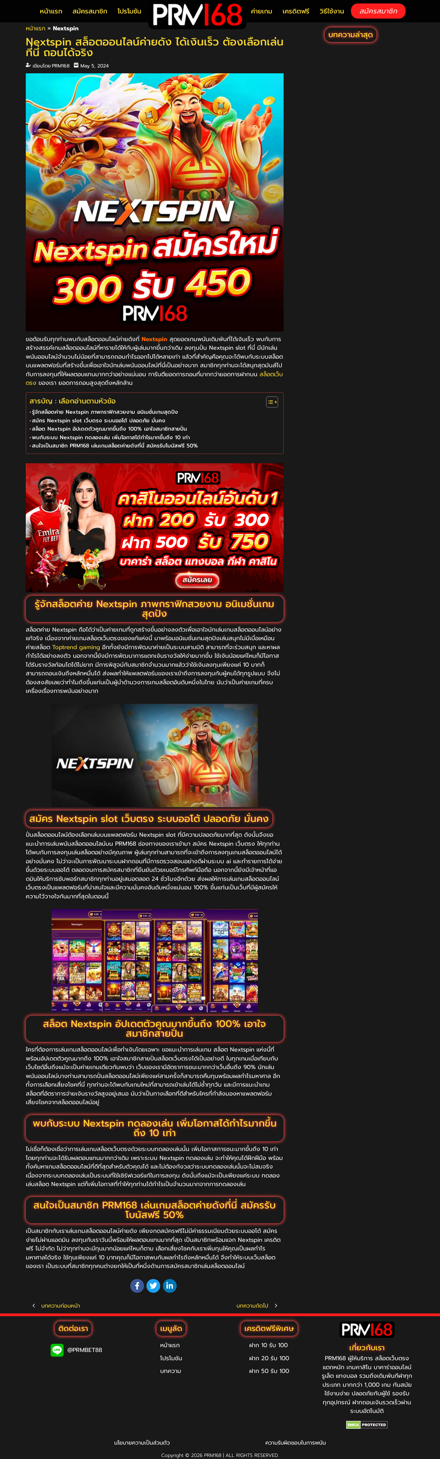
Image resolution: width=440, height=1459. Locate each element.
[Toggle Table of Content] (268, 402)
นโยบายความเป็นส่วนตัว (142, 1443)
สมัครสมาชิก (90, 11)
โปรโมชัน (129, 11)
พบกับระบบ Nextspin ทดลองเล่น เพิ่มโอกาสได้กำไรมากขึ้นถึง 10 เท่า (111, 437)
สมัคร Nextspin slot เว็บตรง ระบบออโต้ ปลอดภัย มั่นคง (98, 420)
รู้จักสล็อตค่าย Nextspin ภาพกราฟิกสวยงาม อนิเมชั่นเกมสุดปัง (105, 412)
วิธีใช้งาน (332, 11)
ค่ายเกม (261, 11)
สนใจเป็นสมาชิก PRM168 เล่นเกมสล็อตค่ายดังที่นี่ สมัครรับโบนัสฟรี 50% (115, 446)
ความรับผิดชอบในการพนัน (295, 1443)
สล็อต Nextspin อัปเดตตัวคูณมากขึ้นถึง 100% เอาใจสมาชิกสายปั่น (109, 429)
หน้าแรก (51, 11)
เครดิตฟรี (296, 11)
